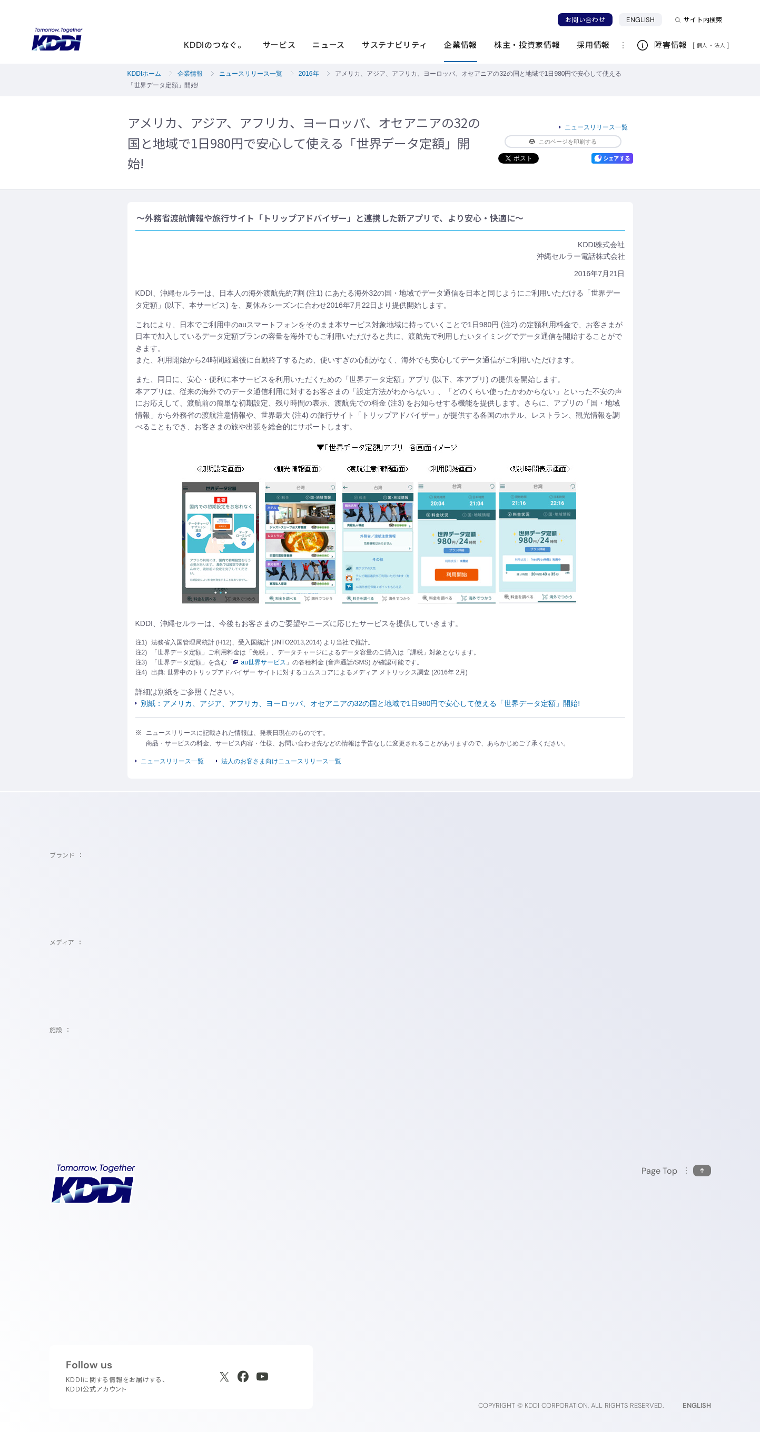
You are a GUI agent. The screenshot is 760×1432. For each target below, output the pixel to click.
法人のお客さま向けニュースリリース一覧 (281, 761)
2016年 (309, 73)
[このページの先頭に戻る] (676, 1170)
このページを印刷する (563, 141)
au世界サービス (259, 662)
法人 (720, 45)
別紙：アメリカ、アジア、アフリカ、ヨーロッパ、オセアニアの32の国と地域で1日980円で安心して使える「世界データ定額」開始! (360, 703)
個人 (702, 45)
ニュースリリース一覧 (250, 73)
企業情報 (190, 73)
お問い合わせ (585, 19)
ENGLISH (640, 19)
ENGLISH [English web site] (697, 1405)
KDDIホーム (144, 73)
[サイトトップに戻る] (57, 39)
